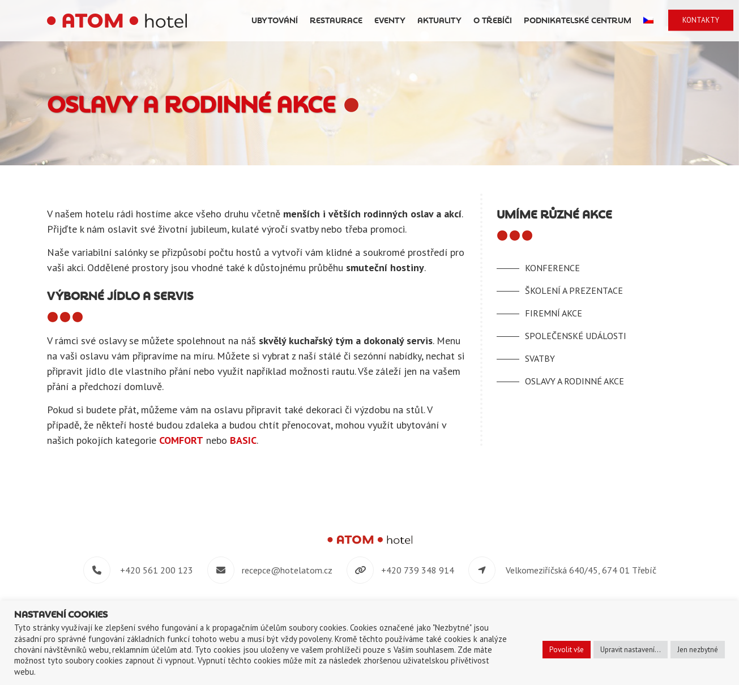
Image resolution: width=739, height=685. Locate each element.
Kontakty (700, 20)
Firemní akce (553, 313)
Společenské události (575, 335)
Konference (552, 267)
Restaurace (336, 20)
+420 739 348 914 (417, 570)
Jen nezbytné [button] (697, 649)
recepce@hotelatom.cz (287, 570)
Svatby (540, 358)
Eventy (389, 20)
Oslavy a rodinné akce (574, 381)
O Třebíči (492, 20)
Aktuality (439, 20)
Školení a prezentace (574, 290)
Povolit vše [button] (566, 649)
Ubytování (274, 20)
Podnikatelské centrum (577, 20)
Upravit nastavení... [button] (630, 649)
